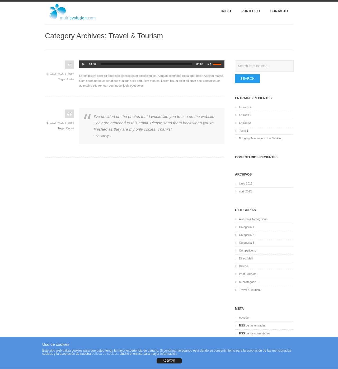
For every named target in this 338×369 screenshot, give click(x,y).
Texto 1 (243, 130)
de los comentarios (254, 333)
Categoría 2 (246, 234)
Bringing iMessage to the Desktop (260, 138)
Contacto (279, 11)
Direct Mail (246, 258)
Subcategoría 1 (249, 281)
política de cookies (105, 354)
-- (178, 353)
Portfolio (250, 11)
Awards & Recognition (253, 219)
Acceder (244, 317)
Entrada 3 (245, 114)
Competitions (247, 250)
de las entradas (252, 325)
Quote (70, 128)
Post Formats (247, 274)
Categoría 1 (246, 227)
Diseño (243, 266)
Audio (70, 79)
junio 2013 (245, 183)
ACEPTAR (169, 360)
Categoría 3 (246, 242)
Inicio (226, 11)
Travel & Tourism (250, 289)
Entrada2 (245, 122)
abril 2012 (245, 191)
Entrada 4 (245, 107)
